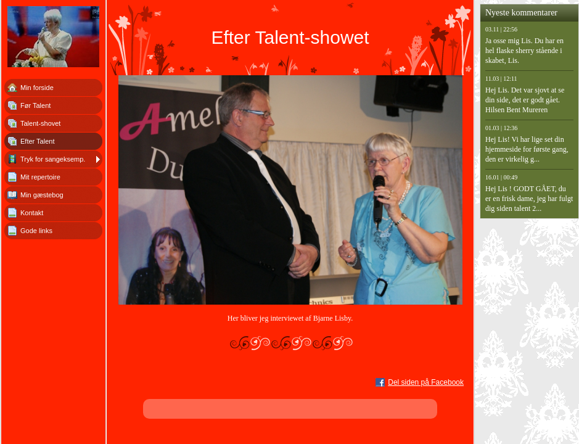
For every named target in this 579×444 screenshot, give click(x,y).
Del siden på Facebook (426, 382)
